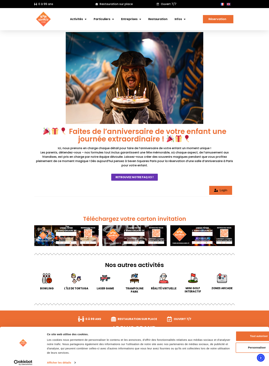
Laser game (105, 288)
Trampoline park (134, 289)
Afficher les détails (59, 358)
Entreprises (131, 19)
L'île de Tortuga (76, 288)
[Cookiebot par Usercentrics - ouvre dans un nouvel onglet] (23, 359)
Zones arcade (222, 288)
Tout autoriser (239, 332)
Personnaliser (239, 343)
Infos (180, 19)
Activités (78, 19)
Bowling (47, 288)
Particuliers (104, 19)
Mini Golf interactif (193, 289)
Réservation (218, 19)
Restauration (157, 19)
